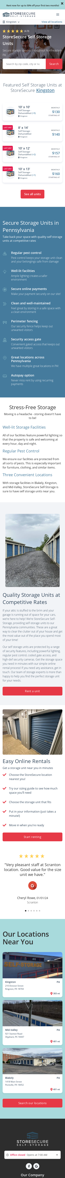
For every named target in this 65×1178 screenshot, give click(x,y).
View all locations (52, 21)
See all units (32, 194)
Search (54, 64)
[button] (25, 910)
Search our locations (32, 1103)
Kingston (45, 90)
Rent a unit (32, 691)
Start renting (32, 837)
